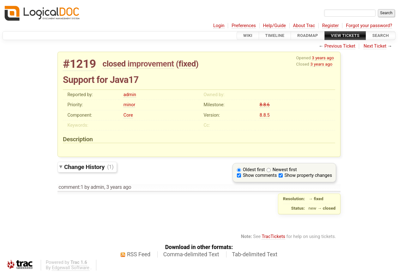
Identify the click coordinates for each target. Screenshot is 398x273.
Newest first (285, 169)
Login (219, 25)
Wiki (247, 35)
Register (330, 25)
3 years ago (323, 57)
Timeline (275, 35)
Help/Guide (274, 25)
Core (128, 115)
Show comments (260, 175)
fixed (187, 63)
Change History (88, 166)
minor (129, 104)
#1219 (79, 64)
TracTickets (273, 236)
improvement (151, 63)
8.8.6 (265, 104)
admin (130, 94)
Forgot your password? (369, 25)
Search (380, 35)
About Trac (304, 25)
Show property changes (308, 175)
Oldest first (254, 169)
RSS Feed (138, 254)
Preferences (244, 25)
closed (114, 63)
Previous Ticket (339, 46)
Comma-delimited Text (191, 254)
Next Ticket (375, 46)
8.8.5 (265, 115)
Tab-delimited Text (254, 254)
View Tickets (345, 35)
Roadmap (307, 35)
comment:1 (70, 187)
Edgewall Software (70, 267)
